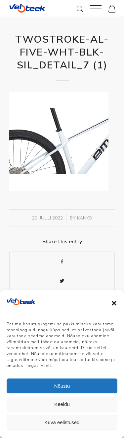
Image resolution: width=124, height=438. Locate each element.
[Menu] (96, 8)
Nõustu (62, 386)
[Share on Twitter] (62, 281)
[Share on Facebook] (62, 261)
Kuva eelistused (62, 422)
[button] (114, 303)
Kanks (84, 218)
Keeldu (62, 404)
